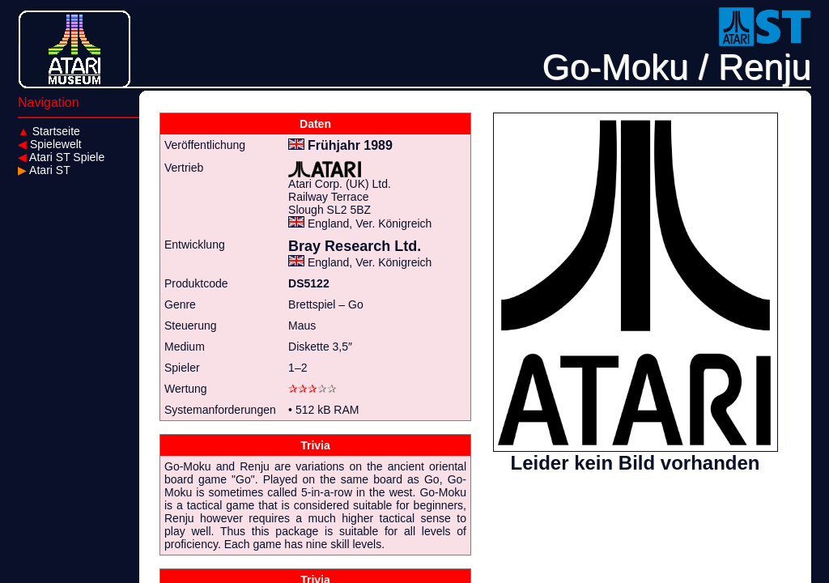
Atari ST (44, 170)
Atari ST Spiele (61, 157)
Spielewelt (50, 144)
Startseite (49, 131)
